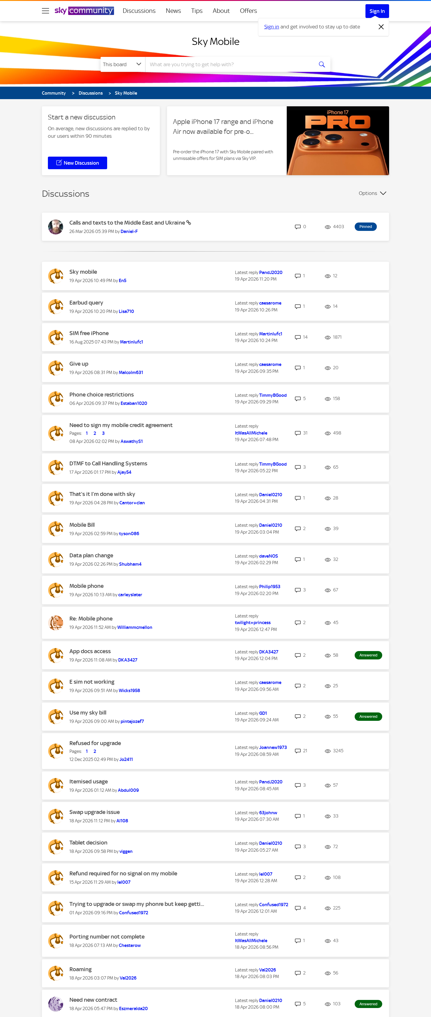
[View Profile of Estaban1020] (134, 403)
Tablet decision (88, 842)
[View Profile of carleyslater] (130, 594)
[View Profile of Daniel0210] (270, 494)
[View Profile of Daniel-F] (129, 231)
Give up (78, 363)
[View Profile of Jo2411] (126, 759)
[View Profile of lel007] (123, 882)
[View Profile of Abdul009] (128, 790)
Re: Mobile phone (91, 618)
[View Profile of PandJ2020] (271, 272)
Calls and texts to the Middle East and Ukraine (127, 222)
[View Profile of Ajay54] (124, 472)
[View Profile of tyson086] (129, 533)
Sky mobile (83, 271)
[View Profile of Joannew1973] (273, 747)
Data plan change (91, 555)
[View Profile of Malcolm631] (131, 372)
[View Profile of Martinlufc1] (131, 342)
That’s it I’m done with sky (102, 494)
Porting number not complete (107, 936)
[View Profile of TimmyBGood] (273, 395)
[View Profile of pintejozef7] (132, 721)
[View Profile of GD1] (263, 713)
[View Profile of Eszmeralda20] (133, 1008)
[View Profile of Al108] (122, 821)
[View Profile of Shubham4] (130, 564)
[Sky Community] (84, 10)
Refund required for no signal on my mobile (123, 873)
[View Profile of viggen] (126, 851)
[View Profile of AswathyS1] (132, 441)
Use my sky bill (87, 712)
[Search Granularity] (123, 64)
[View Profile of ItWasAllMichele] (251, 433)
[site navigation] (45, 11)
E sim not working (91, 681)
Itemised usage (88, 781)
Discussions (139, 10)
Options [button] (368, 193)
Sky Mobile (215, 41)
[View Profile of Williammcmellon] (134, 627)
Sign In (377, 11)
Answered (368, 655)
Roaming (80, 969)
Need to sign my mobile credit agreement (121, 425)
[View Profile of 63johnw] (268, 812)
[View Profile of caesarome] (270, 303)
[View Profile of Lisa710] (126, 311)
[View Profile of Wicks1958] (129, 690)
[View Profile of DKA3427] (127, 660)
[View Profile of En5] (122, 280)
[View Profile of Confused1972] (133, 912)
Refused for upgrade (95, 743)
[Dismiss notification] (381, 27)
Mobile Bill (82, 524)
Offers (248, 10)
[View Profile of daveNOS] (268, 556)
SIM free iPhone (89, 333)
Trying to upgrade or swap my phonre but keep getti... (136, 904)
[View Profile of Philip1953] (269, 586)
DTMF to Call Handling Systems (108, 463)
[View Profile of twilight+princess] (253, 622)
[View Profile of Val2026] (128, 978)
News (173, 10)
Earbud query (86, 302)
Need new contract (93, 999)
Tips (197, 10)
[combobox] (228, 64)
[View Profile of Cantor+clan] (132, 503)
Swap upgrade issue (94, 812)
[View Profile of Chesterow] (130, 945)
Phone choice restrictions (101, 394)
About (221, 10)
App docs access (90, 651)
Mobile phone (86, 585)
